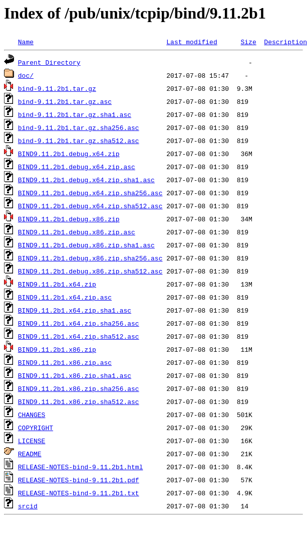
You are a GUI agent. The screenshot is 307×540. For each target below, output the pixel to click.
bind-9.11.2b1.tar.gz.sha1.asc (74, 114)
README (30, 453)
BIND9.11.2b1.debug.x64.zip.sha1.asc (86, 179)
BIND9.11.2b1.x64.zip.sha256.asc (78, 323)
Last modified (191, 41)
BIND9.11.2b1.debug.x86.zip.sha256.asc (90, 257)
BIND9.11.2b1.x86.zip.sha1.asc (74, 375)
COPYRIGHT (35, 427)
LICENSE (32, 440)
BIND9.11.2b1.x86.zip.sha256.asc (78, 388)
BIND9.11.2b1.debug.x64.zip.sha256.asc (90, 192)
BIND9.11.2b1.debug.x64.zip (69, 153)
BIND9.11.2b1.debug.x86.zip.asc (76, 231)
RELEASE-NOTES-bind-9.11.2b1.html (80, 466)
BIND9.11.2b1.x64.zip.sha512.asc (78, 336)
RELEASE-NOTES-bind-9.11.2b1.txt (78, 492)
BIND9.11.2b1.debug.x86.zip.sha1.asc (86, 244)
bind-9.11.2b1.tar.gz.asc (65, 101)
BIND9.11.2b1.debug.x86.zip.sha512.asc (90, 271)
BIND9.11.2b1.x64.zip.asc (65, 297)
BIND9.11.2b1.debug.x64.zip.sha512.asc (90, 205)
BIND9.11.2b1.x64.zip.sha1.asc (74, 310)
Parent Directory (49, 62)
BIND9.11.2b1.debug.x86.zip (69, 218)
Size (248, 41)
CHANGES (32, 414)
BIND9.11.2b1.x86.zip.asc (65, 362)
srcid (28, 505)
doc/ (26, 75)
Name (26, 41)
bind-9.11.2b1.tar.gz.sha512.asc (78, 140)
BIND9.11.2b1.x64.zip (57, 284)
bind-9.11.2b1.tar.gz (57, 88)
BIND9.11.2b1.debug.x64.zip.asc (76, 166)
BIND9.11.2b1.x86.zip (57, 349)
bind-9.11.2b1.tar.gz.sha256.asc (78, 127)
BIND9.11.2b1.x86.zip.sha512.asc (78, 401)
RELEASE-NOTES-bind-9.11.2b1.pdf (78, 479)
